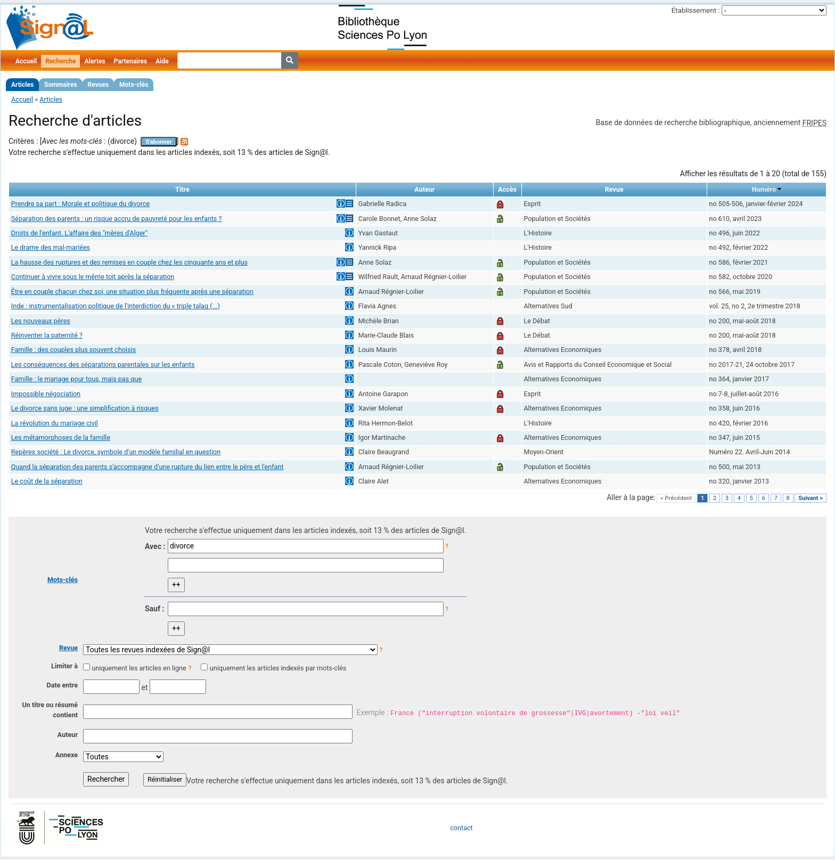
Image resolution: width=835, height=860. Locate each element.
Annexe (66, 755)
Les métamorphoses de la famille (60, 437)
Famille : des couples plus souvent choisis (73, 350)
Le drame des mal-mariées (50, 247)
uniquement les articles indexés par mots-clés (278, 668)
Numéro (764, 189)
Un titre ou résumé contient (50, 710)
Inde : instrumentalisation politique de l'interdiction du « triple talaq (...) (115, 306)
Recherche (60, 61)
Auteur (68, 735)
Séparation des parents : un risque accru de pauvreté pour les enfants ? (116, 219)
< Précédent (676, 498)
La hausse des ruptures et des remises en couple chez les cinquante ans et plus (129, 262)
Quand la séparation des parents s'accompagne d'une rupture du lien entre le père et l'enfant (147, 467)
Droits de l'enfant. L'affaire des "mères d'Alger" (79, 233)
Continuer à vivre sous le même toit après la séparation (93, 277)
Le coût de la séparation (47, 481)
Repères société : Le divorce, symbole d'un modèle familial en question (115, 452)
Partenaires (131, 61)
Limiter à (64, 666)
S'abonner (158, 141)
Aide (161, 61)
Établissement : (696, 10)
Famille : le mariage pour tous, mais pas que (76, 379)
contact (461, 828)
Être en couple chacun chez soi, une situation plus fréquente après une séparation (132, 292)
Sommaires (60, 84)
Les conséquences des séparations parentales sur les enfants (103, 364)
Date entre (62, 685)
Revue (68, 648)
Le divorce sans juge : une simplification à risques (85, 408)
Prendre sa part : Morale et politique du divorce (80, 204)
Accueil (26, 61)
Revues (98, 84)
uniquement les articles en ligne (139, 668)
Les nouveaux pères (40, 321)
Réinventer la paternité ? (47, 335)
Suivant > (810, 498)
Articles (22, 84)
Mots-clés (133, 84)
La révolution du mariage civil (54, 423)
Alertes (94, 61)
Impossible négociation (45, 394)
